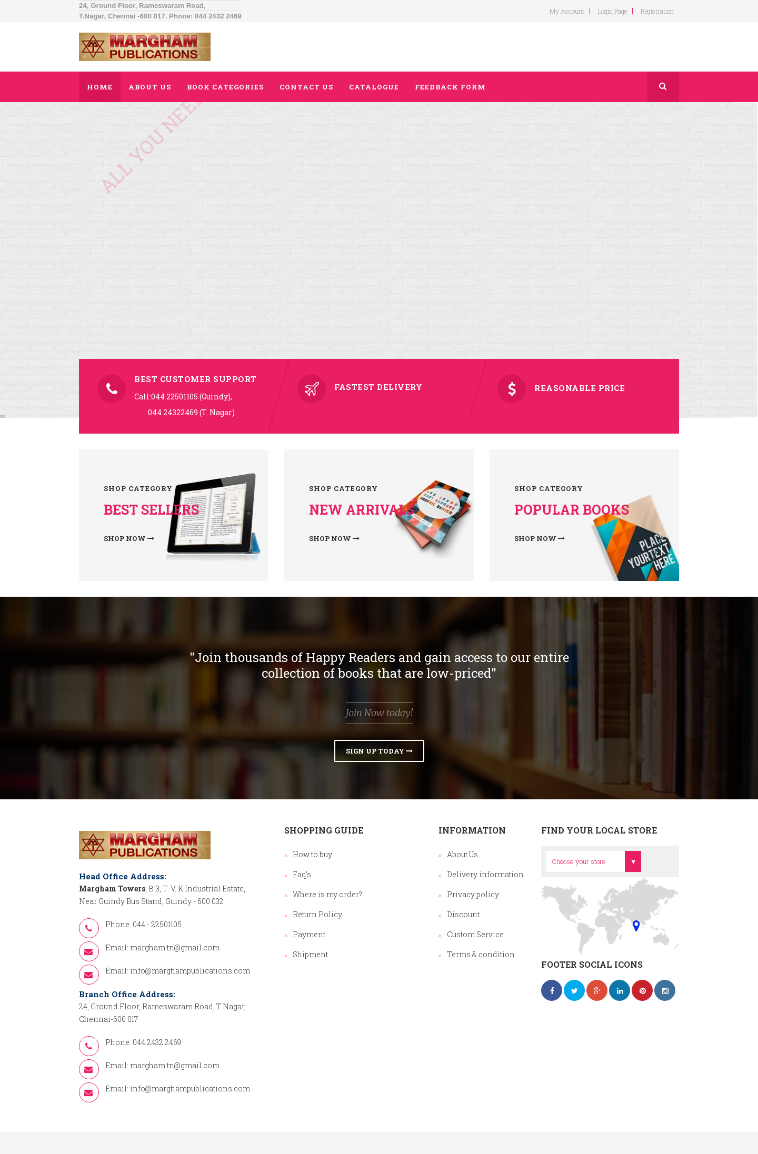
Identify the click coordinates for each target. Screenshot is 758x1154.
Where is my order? (327, 894)
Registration (657, 11)
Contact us (306, 87)
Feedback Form (450, 87)
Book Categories (225, 87)
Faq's (302, 874)
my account (567, 11)
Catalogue (374, 87)
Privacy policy (473, 894)
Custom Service (475, 934)
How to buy (312, 854)
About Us (462, 854)
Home (100, 87)
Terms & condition (481, 954)
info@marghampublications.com (190, 971)
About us (149, 87)
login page (612, 11)
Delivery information (485, 874)
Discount (463, 914)
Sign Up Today (379, 751)
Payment (309, 934)
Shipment (310, 954)
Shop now (129, 538)
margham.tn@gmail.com (175, 947)
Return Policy (317, 914)
